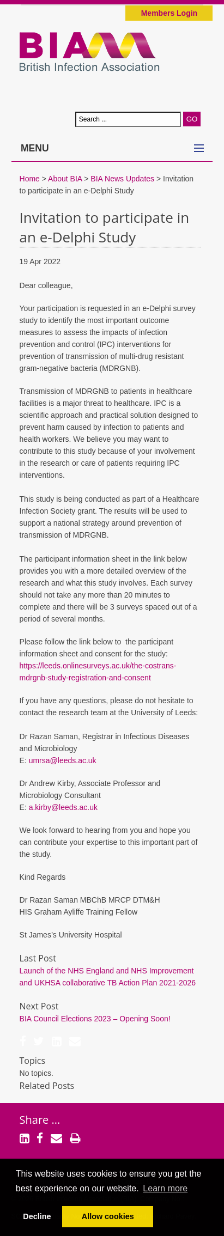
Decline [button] (37, 1216)
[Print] (75, 1139)
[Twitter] (38, 1042)
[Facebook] (23, 1042)
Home (30, 178)
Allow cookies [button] (108, 1216)
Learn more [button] (165, 1188)
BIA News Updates (122, 178)
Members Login (169, 13)
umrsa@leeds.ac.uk (62, 760)
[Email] (75, 1042)
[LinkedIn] (57, 1042)
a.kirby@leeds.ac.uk (63, 807)
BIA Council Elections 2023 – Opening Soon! (95, 1018)
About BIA (65, 178)
